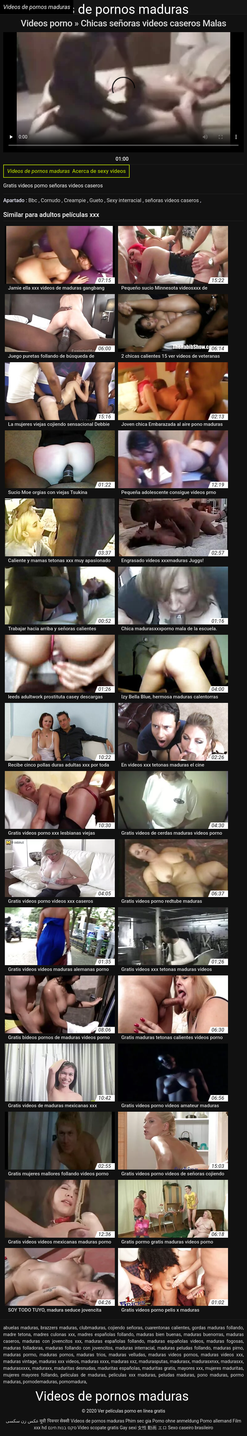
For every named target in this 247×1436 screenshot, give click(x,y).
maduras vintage (20, 1361)
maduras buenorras (203, 1334)
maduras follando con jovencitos (79, 1348)
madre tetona (17, 1334)
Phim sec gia (138, 1420)
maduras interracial (134, 1348)
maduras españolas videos (175, 1341)
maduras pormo (19, 1354)
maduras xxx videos (59, 1361)
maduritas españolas (119, 1368)
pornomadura (72, 1381)
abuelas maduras (20, 1327)
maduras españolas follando (114, 1341)
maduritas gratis (158, 1368)
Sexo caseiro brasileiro (190, 1427)
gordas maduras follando (217, 1327)
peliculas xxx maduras (132, 1375)
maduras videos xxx (222, 1354)
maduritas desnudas (74, 1368)
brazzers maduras (59, 1327)
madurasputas (153, 1361)
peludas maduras (176, 1375)
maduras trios (91, 1354)
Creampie (75, 200)
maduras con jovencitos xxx (51, 1341)
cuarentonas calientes (167, 1327)
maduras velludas (127, 1354)
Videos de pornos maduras (97, 1420)
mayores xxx (190, 1368)
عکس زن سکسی (22, 1420)
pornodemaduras (40, 1381)
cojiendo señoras (125, 1327)
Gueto (96, 200)
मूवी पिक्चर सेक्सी (54, 1420)
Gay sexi (128, 1427)
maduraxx (42, 1368)
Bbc (33, 200)
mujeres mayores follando (30, 1375)
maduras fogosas (224, 1341)
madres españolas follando (105, 1334)
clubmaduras (92, 1327)
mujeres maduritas (224, 1368)
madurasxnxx (205, 1361)
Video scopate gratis (98, 1427)
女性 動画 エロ (152, 1427)
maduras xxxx (95, 1361)
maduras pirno (228, 1348)
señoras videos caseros (172, 200)
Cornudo (51, 200)
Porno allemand (216, 1420)
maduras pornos (57, 1354)
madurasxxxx (16, 1368)
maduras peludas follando (184, 1348)
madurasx (180, 1361)
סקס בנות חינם (62, 1427)
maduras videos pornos (172, 1354)
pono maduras (212, 1375)
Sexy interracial (125, 200)
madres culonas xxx (54, 1334)
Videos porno (48, 23)
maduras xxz (124, 1361)
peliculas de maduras (82, 1375)
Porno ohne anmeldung (175, 1420)
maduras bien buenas (158, 1334)
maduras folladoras (23, 1348)
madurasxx (232, 1361)
